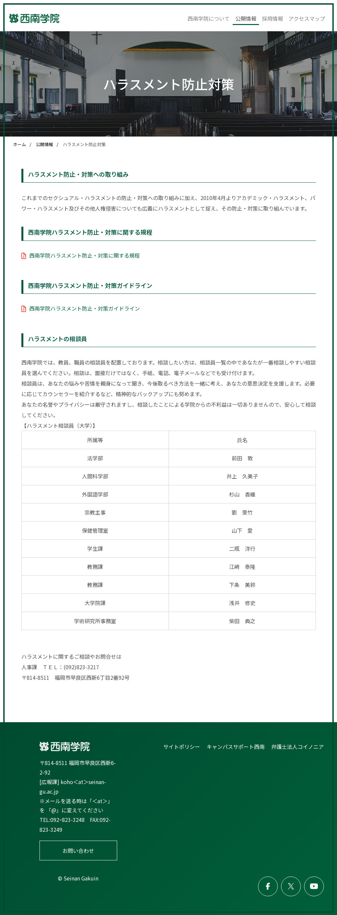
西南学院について (209, 18)
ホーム (19, 144)
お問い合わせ (78, 850)
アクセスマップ (307, 18)
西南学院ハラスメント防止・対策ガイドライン (84, 308)
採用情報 (272, 18)
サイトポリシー (181, 746)
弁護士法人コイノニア (297, 746)
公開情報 (245, 18)
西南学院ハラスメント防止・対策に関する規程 (84, 255)
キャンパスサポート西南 (236, 746)
